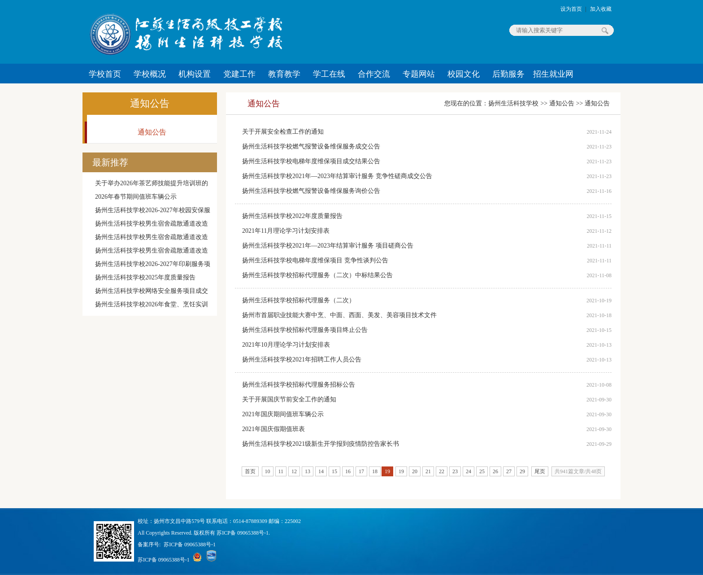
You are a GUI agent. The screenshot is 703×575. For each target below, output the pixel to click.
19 (401, 471)
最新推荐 (110, 162)
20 (414, 471)
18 (375, 471)
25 (482, 471)
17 (361, 471)
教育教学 (284, 74)
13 (307, 471)
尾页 (539, 471)
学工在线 (329, 74)
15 (334, 471)
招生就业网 (553, 74)
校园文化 (463, 74)
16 (348, 471)
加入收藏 (601, 9)
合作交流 (374, 74)
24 (468, 471)
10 (267, 471)
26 (495, 471)
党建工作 (239, 74)
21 (428, 471)
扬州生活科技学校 (513, 103)
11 (281, 471)
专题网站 (419, 74)
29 (522, 471)
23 (455, 471)
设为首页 (571, 9)
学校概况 (150, 74)
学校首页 (105, 74)
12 (294, 471)
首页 (250, 471)
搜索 (605, 30)
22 (441, 471)
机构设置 (194, 74)
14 (321, 471)
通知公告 (149, 103)
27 (509, 471)
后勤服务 (508, 74)
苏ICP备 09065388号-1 (190, 544)
